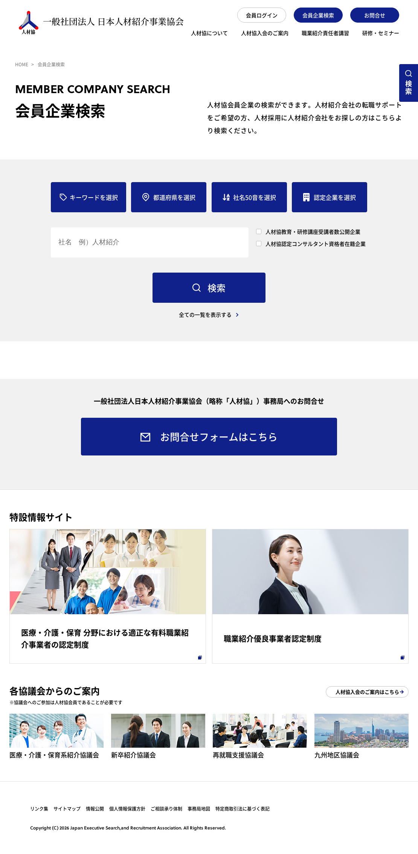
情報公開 (95, 808)
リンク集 (39, 808)
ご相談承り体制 (166, 808)
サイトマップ (67, 808)
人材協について (209, 33)
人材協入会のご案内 (264, 33)
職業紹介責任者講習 (325, 33)
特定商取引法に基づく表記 (242, 808)
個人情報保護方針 (127, 808)
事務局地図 (199, 808)
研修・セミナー (380, 33)
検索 (408, 87)
